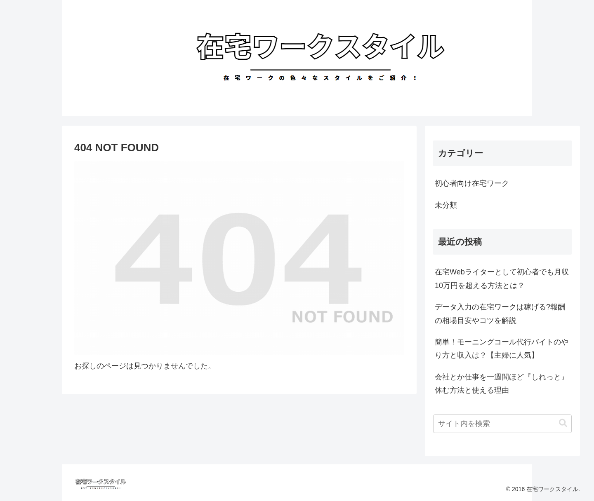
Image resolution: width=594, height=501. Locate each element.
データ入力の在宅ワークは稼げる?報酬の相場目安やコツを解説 (500, 313)
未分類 (446, 205)
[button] (563, 423)
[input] (502, 423)
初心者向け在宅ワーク (472, 183)
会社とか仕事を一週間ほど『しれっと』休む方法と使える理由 (501, 383)
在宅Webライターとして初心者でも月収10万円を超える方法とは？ (502, 278)
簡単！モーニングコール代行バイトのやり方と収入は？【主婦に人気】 (501, 348)
